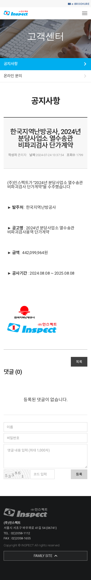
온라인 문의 (13, 76)
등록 (79, 474)
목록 (79, 362)
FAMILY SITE (45, 556)
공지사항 (11, 63)
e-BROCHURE (78, 4)
